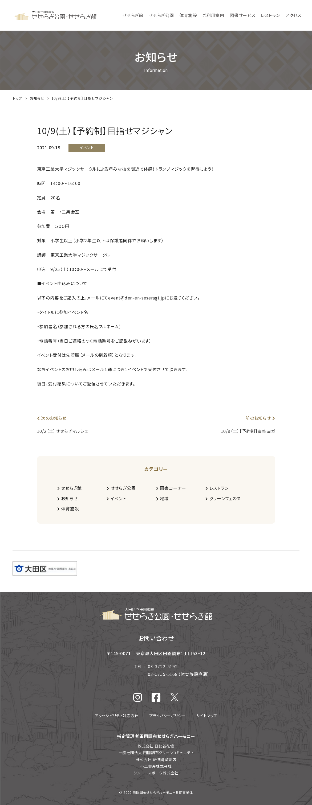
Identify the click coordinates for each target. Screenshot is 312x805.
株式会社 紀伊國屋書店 (156, 759)
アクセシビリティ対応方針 (117, 715)
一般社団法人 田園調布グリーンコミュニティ (156, 752)
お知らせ (67, 498)
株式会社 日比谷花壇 (156, 746)
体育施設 (68, 508)
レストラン (217, 488)
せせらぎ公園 (121, 488)
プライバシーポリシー (167, 715)
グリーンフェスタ (222, 498)
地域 (162, 498)
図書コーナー (171, 488)
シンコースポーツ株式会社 (156, 772)
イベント (116, 498)
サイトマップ (206, 715)
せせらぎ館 (69, 488)
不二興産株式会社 (156, 766)
